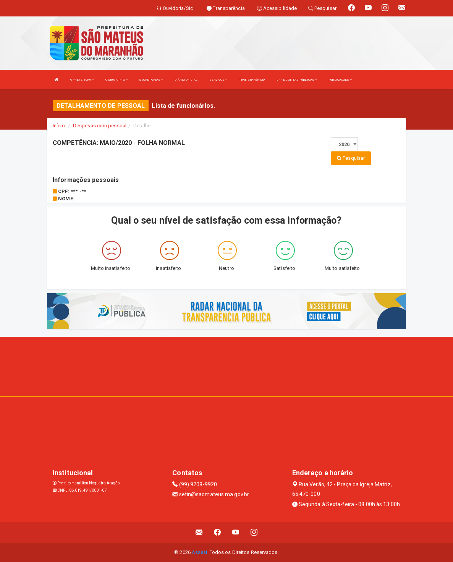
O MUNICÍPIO (116, 79)
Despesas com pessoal (99, 125)
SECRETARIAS (151, 79)
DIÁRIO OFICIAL (186, 79)
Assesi (199, 552)
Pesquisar (351, 158)
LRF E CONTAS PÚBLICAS (297, 79)
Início (59, 125)
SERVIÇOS (218, 79)
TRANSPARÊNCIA (252, 79)
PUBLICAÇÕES (340, 79)
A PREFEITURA (82, 79)
